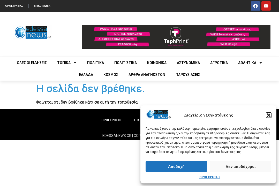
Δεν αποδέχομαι (240, 166)
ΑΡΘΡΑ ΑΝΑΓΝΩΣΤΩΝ (147, 75)
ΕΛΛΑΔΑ (86, 75)
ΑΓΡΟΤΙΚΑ (219, 63)
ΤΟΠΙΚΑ (67, 62)
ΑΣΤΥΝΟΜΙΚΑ (188, 63)
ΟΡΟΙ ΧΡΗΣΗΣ (209, 177)
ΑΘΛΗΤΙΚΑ (250, 62)
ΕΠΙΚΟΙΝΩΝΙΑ (42, 5)
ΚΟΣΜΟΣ (110, 75)
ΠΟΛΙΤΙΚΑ (95, 63)
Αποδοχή (176, 166)
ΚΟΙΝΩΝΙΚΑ (157, 63)
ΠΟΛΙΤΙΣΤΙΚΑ (125, 63)
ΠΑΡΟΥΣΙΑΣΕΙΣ (188, 75)
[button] (268, 115)
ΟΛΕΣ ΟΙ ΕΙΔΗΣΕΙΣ (32, 63)
